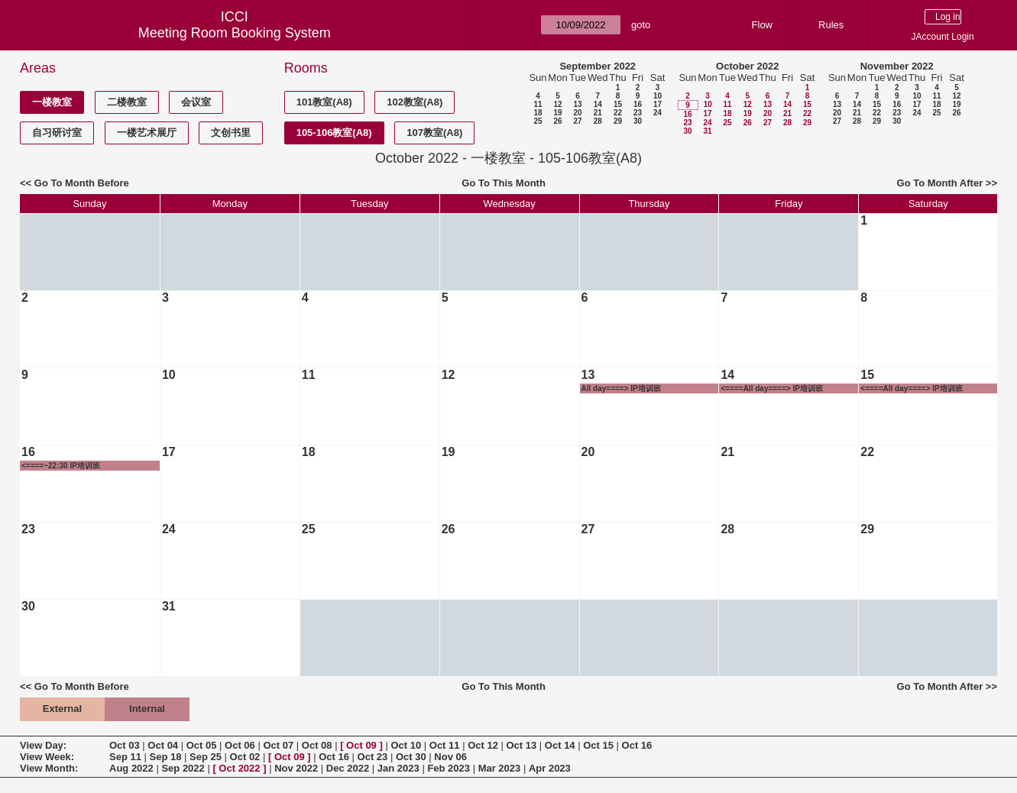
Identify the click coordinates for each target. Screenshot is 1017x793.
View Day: (43, 745)
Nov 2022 (296, 768)
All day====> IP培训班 (621, 388)
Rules (831, 25)
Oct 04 (162, 745)
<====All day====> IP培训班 (771, 388)
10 (657, 96)
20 (577, 112)
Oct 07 (278, 745)
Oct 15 (598, 745)
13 (577, 104)
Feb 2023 (448, 768)
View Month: (49, 768)
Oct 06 (240, 745)
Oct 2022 (239, 768)
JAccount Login (943, 36)
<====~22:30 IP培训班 (60, 465)
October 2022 (747, 66)
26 (557, 121)
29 (618, 121)
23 (637, 112)
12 (557, 104)
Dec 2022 (347, 768)
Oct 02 (245, 756)
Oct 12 (483, 745)
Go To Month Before (81, 183)
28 (598, 121)
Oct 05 (201, 745)
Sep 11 (125, 756)
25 (537, 121)
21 (598, 112)
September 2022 (597, 66)
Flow (762, 25)
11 (537, 104)
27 (577, 121)
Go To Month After (940, 183)
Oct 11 (444, 745)
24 (657, 112)
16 (637, 104)
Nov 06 (450, 756)
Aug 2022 (131, 768)
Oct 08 (317, 745)
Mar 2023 (499, 768)
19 (557, 112)
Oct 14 (560, 745)
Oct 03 (124, 745)
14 (598, 104)
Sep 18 (166, 756)
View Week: (47, 756)
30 (637, 121)
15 (618, 104)
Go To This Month (504, 183)
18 (537, 112)
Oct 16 (637, 745)
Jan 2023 (398, 768)
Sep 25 (205, 756)
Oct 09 (361, 745)
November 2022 (897, 66)
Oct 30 (411, 756)
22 (618, 112)
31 (707, 131)
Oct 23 (373, 756)
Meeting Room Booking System (234, 32)
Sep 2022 (182, 768)
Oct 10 (405, 745)
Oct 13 (522, 745)
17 (657, 104)
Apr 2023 (550, 768)
